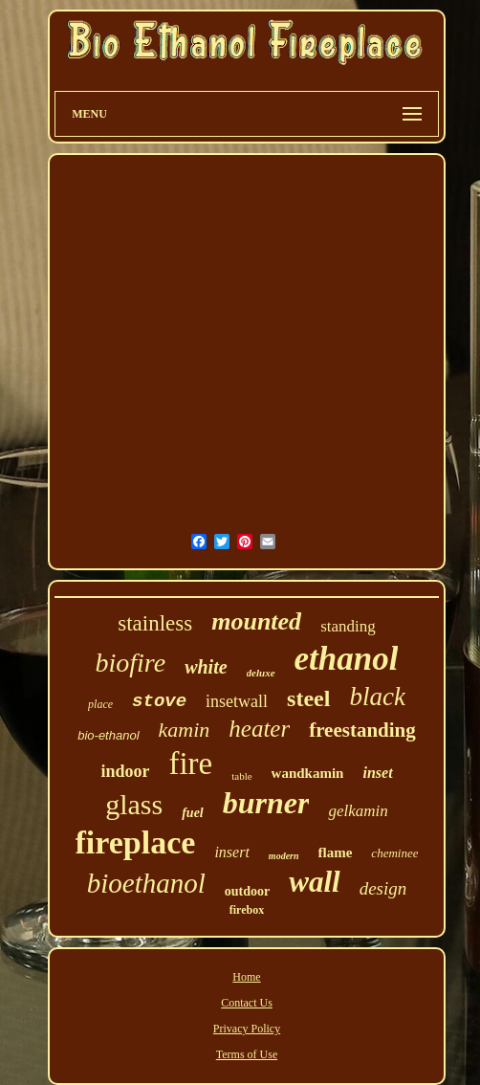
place (100, 704)
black (376, 696)
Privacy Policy (246, 1028)
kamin (184, 730)
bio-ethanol (108, 735)
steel (308, 698)
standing (348, 626)
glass (134, 804)
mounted (256, 621)
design (383, 888)
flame (335, 852)
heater (259, 729)
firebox (246, 910)
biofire (131, 662)
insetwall (237, 701)
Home (246, 977)
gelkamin (357, 811)
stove (159, 701)
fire (190, 763)
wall (314, 881)
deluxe (261, 672)
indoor (124, 771)
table (241, 776)
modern (284, 856)
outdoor (247, 891)
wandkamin (308, 773)
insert (231, 852)
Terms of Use (246, 1054)
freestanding (362, 730)
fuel (193, 813)
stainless (155, 623)
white (206, 666)
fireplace (136, 842)
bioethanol (146, 883)
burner (266, 803)
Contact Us (247, 1002)
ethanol (347, 658)
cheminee (394, 853)
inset (377, 772)
